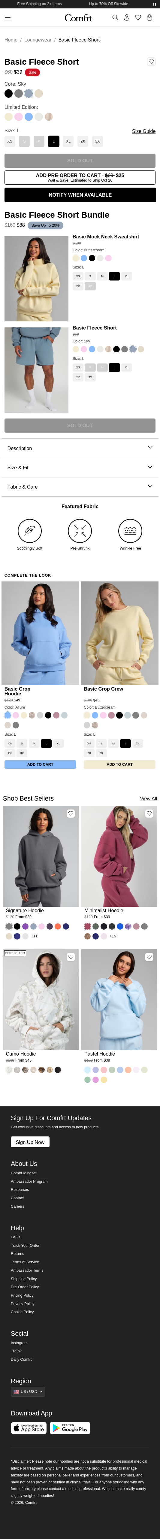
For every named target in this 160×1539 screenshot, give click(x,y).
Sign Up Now (30, 1142)
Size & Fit (79, 467)
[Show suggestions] (28, 1391)
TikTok (16, 1351)
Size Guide (143, 131)
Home (11, 39)
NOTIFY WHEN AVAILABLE (80, 195)
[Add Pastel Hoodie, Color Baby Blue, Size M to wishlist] (149, 957)
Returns (17, 1254)
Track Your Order (25, 1245)
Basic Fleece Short (95, 327)
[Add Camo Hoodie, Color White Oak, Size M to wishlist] (71, 957)
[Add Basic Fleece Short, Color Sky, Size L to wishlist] (151, 61)
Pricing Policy (22, 1295)
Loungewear (37, 39)
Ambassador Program (29, 1181)
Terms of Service (25, 1262)
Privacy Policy (22, 1304)
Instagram (19, 1343)
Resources (20, 1190)
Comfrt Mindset (23, 1173)
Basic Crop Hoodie (18, 691)
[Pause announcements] (154, 4)
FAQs (15, 1237)
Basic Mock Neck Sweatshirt (106, 236)
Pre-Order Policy (25, 1287)
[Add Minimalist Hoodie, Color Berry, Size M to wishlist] (149, 813)
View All (148, 798)
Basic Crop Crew (103, 688)
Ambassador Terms (27, 1270)
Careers (17, 1206)
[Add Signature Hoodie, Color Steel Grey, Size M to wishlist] (71, 813)
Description (79, 448)
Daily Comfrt (21, 1359)
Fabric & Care (79, 487)
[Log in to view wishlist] (138, 17)
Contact (17, 1198)
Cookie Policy (22, 1312)
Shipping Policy (24, 1279)
